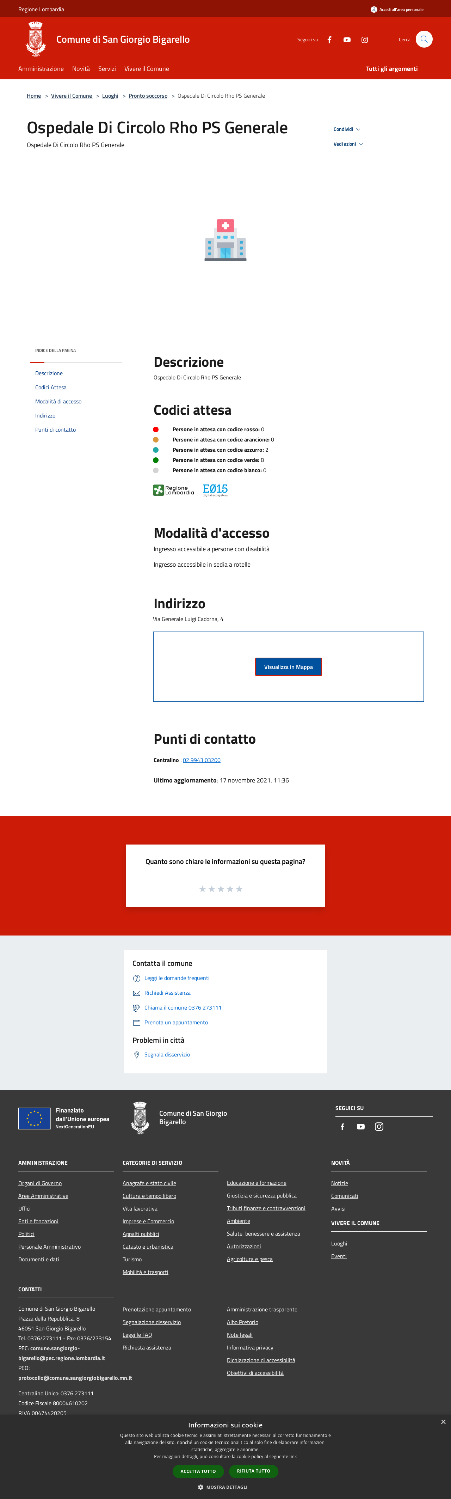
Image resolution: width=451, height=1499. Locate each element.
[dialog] (225, 1457)
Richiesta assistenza (147, 1347)
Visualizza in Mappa (288, 667)
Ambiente (238, 1221)
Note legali (240, 1334)
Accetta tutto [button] (198, 1471)
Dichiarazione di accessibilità (261, 1360)
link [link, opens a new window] (293, 1457)
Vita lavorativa (140, 1208)
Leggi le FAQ (137, 1334)
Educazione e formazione (256, 1182)
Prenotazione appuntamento (157, 1309)
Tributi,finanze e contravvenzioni (266, 1208)
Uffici (24, 1208)
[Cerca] (424, 39)
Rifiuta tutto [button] (254, 1471)
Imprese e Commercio (148, 1221)
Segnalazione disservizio (152, 1322)
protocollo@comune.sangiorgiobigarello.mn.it (75, 1377)
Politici (26, 1234)
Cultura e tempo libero (149, 1196)
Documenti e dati (38, 1259)
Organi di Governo (40, 1183)
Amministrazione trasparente (262, 1309)
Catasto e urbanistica (148, 1246)
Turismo (132, 1259)
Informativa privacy (250, 1347)
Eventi (339, 1256)
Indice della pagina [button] (55, 350)
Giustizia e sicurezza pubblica (262, 1195)
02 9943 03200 (202, 760)
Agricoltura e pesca (250, 1259)
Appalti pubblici (141, 1234)
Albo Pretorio (242, 1322)
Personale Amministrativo (49, 1246)
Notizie (339, 1183)
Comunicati (344, 1196)
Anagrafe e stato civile (149, 1183)
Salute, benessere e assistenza (263, 1233)
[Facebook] (326, 39)
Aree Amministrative (43, 1196)
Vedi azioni (349, 144)
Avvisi (338, 1208)
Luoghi (110, 95)
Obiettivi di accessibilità (255, 1373)
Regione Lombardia (41, 9)
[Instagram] (361, 39)
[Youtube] (344, 39)
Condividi (348, 129)
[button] (225, 1487)
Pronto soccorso (148, 95)
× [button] (443, 1422)
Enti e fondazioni (38, 1221)
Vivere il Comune (72, 95)
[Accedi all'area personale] (397, 9)
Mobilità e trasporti (145, 1272)
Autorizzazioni (244, 1246)
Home (34, 95)
